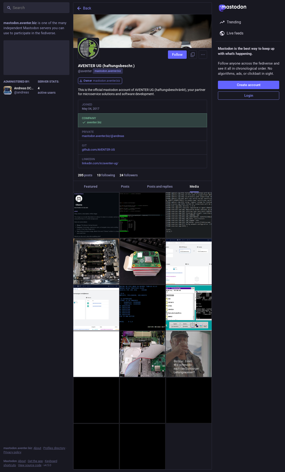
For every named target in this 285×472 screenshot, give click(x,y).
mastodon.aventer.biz (108, 71)
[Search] (36, 7)
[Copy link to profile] (193, 54)
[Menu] (203, 54)
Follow (177, 55)
